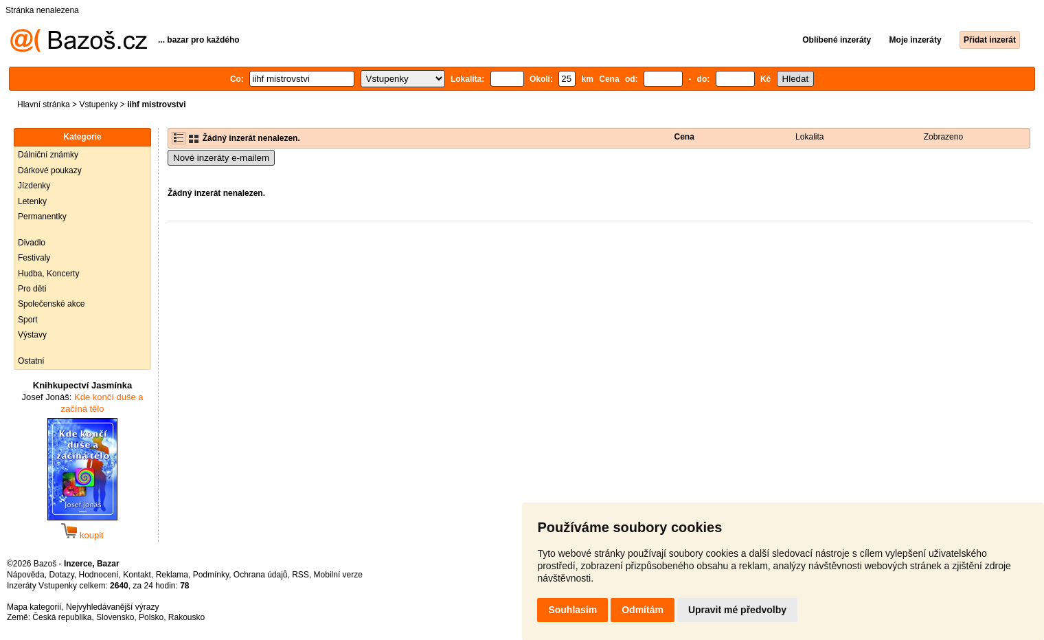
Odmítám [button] (642, 609)
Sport (28, 319)
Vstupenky (98, 104)
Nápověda (26, 575)
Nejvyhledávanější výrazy (112, 607)
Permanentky (42, 216)
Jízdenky (34, 185)
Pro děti (32, 289)
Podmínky (211, 575)
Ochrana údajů (261, 575)
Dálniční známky (48, 154)
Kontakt (137, 575)
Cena (684, 137)
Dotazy (61, 575)
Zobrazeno (943, 137)
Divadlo (31, 242)
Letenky (32, 201)
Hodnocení (99, 575)
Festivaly (34, 258)
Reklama (172, 575)
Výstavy (32, 335)
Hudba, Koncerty (48, 273)
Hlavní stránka (43, 104)
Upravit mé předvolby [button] (737, 609)
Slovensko (115, 617)
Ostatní (31, 361)
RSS (300, 575)
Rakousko (186, 617)
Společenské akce (51, 304)
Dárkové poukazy (50, 170)
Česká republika (61, 617)
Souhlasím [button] (572, 609)
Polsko (151, 617)
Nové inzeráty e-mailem (221, 158)
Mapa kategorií (34, 607)
